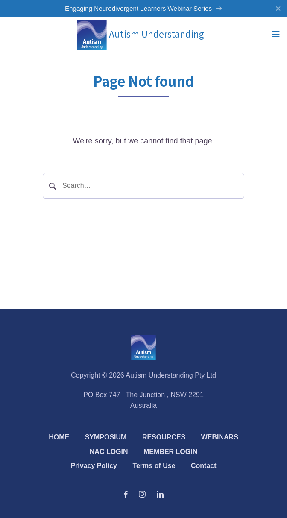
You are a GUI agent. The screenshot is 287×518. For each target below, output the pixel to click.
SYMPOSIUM (106, 437)
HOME (59, 437)
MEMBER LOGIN (170, 451)
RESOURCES (163, 437)
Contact (204, 465)
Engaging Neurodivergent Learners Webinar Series (143, 8)
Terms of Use (153, 465)
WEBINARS (219, 437)
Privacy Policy (93, 465)
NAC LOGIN (109, 451)
